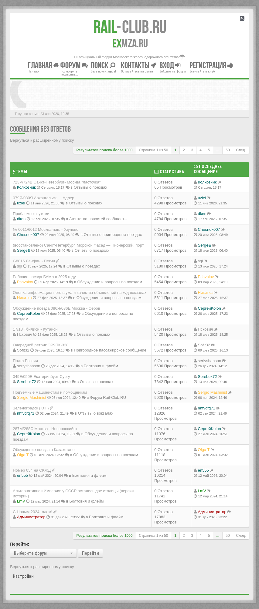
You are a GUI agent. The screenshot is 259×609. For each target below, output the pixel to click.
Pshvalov (25, 282)
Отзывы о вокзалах (95, 413)
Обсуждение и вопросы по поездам (109, 282)
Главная (43, 65)
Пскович (24, 334)
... (217, 150)
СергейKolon (28, 313)
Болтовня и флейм (101, 366)
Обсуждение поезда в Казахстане (43, 449)
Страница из (153, 150)
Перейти (90, 553)
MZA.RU (130, 43)
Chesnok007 (28, 234)
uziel (21, 203)
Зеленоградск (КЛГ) (31, 408)
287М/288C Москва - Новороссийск (45, 428)
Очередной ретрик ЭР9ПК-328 (40, 345)
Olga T (23, 455)
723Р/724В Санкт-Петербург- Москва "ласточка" (57, 182)
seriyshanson (28, 366)
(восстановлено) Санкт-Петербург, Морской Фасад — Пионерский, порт (78, 245)
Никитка (24, 297)
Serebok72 (26, 381)
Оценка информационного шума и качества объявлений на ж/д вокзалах (79, 292)
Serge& (23, 250)
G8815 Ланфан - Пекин (34, 261)
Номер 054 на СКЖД (32, 470)
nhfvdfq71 (25, 413)
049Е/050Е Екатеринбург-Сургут (42, 376)
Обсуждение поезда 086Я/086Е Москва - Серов (56, 308)
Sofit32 (23, 350)
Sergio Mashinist (31, 397)
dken (21, 219)
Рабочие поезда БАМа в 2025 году (44, 276)
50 (228, 150)
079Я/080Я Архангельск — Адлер (43, 198)
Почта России (25, 360)
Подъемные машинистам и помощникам (50, 392)
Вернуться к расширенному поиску (42, 140)
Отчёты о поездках (92, 250)
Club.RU (130, 26)
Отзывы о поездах (90, 187)
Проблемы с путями (31, 213)
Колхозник (26, 187)
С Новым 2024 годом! (32, 512)
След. (241, 150)
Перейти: (19, 544)
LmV (21, 501)
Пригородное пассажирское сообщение (110, 350)
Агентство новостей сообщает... (98, 219)
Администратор (31, 517)
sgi (19, 266)
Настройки (23, 576)
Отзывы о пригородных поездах (112, 234)
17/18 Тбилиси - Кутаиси (35, 329)
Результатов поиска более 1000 (104, 150)
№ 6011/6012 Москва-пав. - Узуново (45, 229)
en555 (22, 475)
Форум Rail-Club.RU (108, 397)
